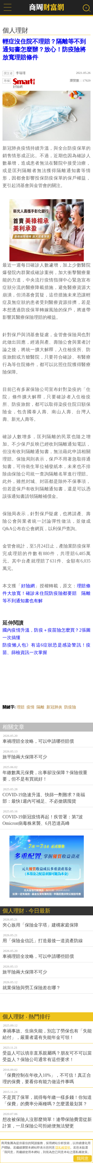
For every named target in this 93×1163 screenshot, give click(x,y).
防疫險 (70, 707)
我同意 (83, 1158)
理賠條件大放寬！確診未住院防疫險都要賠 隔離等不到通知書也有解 (46, 593)
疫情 (30, 707)
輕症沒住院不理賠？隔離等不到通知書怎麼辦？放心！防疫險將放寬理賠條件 (44, 49)
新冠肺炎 (54, 707)
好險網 (24, 83)
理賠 (21, 707)
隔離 (40, 707)
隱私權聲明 (62, 1147)
